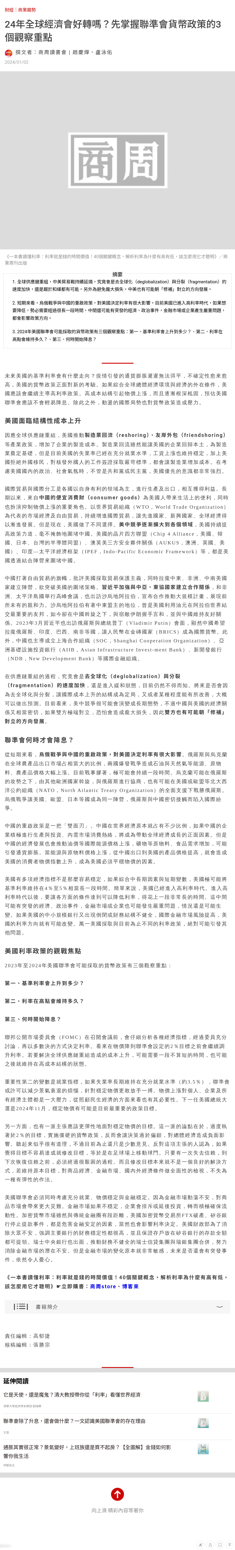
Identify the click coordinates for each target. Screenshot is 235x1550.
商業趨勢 (27, 10)
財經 (9, 10)
